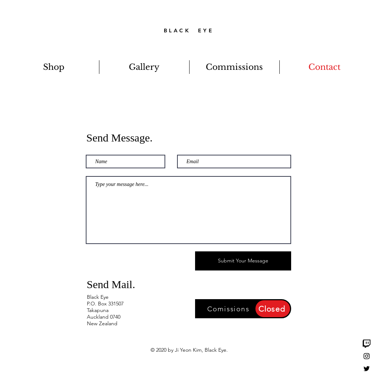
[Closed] (272, 308)
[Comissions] (229, 308)
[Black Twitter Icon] (367, 369)
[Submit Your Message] (243, 260)
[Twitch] (367, 344)
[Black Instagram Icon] (367, 356)
